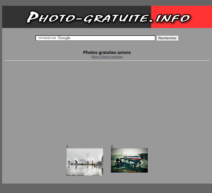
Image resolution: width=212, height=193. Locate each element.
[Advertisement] (107, 102)
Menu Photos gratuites (107, 57)
